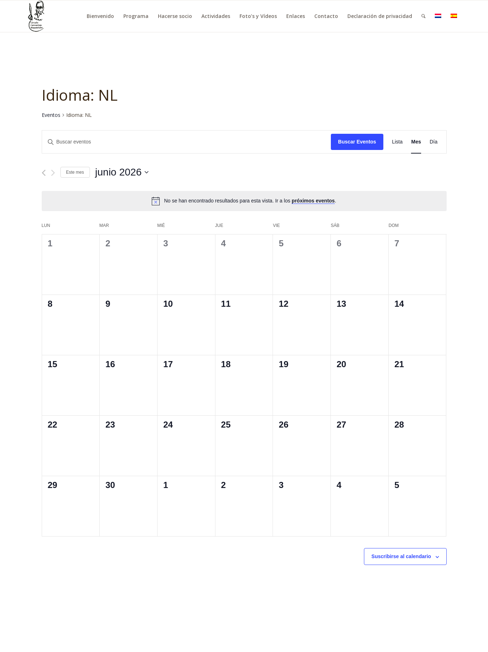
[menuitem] (100, 16)
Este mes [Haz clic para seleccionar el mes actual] (75, 172)
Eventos (51, 114)
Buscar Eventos (357, 142)
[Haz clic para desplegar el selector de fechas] (122, 172)
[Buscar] (423, 16)
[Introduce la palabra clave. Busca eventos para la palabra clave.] (186, 142)
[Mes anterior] (44, 172)
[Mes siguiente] (53, 172)
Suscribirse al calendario (401, 556)
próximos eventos (313, 201)
